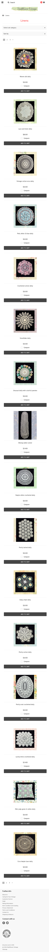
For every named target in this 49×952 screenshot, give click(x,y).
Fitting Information (7, 903)
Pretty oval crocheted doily (25, 704)
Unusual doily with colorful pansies (25, 390)
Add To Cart (25, 91)
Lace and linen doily (25, 129)
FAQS (3, 901)
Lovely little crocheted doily (25, 757)
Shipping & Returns (7, 914)
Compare (26, 86)
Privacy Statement (7, 908)
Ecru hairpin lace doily (25, 861)
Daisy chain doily (25, 600)
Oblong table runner (25, 443)
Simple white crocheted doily (25, 495)
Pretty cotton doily (25, 652)
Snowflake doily (25, 338)
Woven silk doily (25, 77)
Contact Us (5, 912)
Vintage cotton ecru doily (25, 181)
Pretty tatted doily (25, 547)
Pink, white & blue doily (25, 234)
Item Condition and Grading (10, 905)
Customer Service (7, 899)
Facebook (3, 923)
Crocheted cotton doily (25, 286)
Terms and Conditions (8, 910)
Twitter (7, 923)
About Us (5, 894)
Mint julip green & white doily (25, 809)
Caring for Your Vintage (9, 897)
